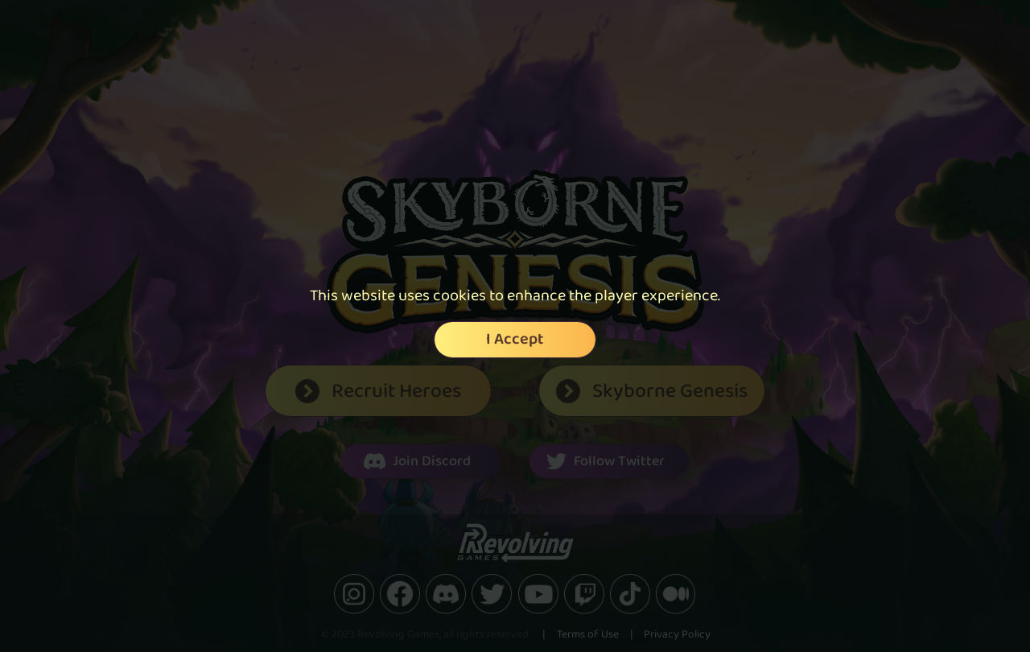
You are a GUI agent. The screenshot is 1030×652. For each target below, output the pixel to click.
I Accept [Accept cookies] (515, 339)
